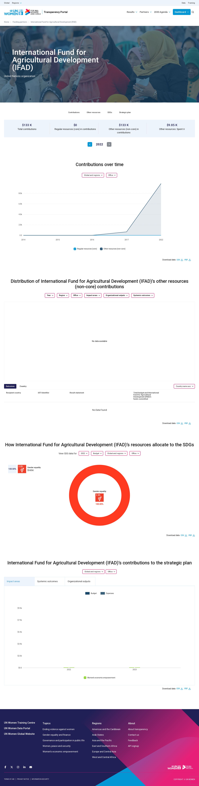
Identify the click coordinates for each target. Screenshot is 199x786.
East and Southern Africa (104, 746)
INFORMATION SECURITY (40, 779)
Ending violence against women (58, 729)
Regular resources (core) (87, 249)
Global (7, 3)
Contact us (133, 735)
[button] (184, 129)
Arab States (98, 735)
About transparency (138, 729)
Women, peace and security (57, 746)
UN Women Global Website (19, 734)
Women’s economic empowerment (101, 678)
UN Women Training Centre (19, 723)
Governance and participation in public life (64, 740)
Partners (144, 12)
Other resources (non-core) (114, 249)
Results (130, 12)
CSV (178, 260)
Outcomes (10, 386)
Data (183, 3)
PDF (186, 260)
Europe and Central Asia (104, 752)
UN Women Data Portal (17, 728)
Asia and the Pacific (102, 740)
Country (23, 386)
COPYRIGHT (178, 779)
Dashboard (180, 12)
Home (6, 22)
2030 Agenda (161, 12)
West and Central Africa (104, 757)
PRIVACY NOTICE (23, 779)
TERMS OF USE (9, 779)
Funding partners (20, 22)
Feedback (133, 740)
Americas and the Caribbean (106, 729)
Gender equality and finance (57, 735)
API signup (133, 746)
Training (191, 3)
